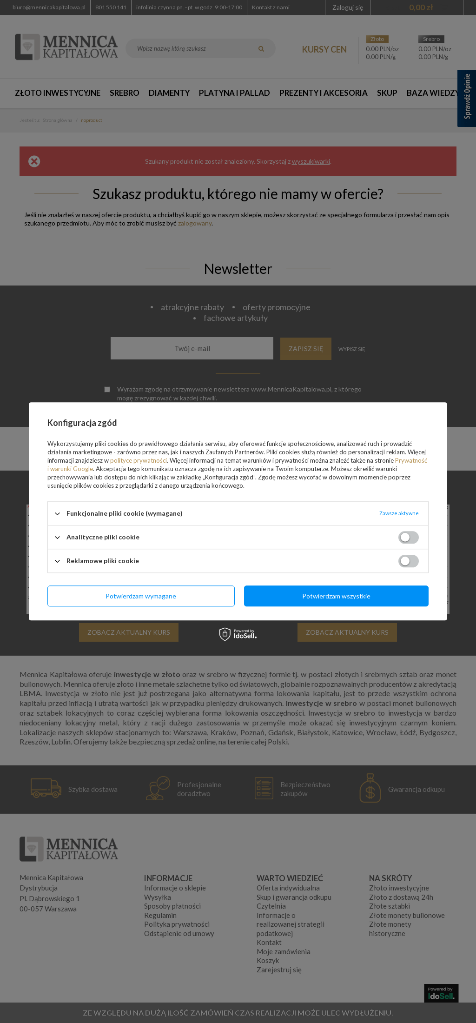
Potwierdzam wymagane (141, 596)
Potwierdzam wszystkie (336, 596)
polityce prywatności (138, 460)
